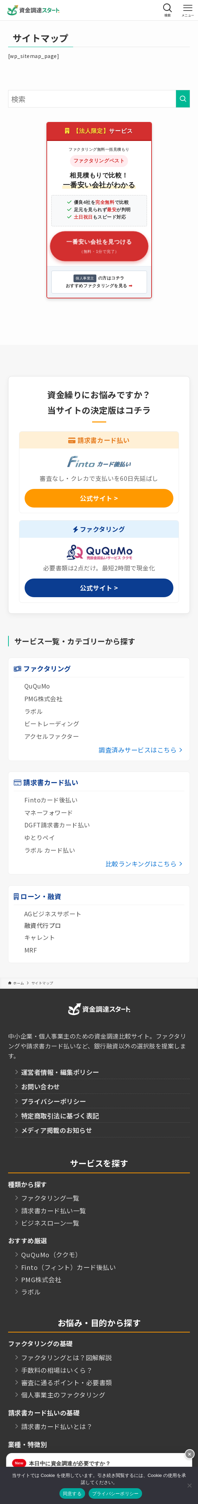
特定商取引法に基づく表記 (60, 1115)
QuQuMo (37, 686)
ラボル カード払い (49, 850)
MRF (30, 949)
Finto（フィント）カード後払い (68, 1267)
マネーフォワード (48, 812)
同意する (72, 1493)
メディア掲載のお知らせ (56, 1130)
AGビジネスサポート (53, 913)
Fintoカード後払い (51, 799)
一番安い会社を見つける (99, 247)
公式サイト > (99, 498)
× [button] (189, 1454)
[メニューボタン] (188, 10)
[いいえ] (189, 1485)
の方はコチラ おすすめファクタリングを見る (99, 281)
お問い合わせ (40, 1086)
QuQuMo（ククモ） (51, 1254)
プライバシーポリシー (53, 1101)
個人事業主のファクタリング (63, 1394)
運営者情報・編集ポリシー (60, 1072)
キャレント (39, 937)
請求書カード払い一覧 (53, 1210)
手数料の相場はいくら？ (57, 1370)
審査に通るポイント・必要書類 (66, 1382)
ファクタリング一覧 (50, 1197)
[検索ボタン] (167, 10)
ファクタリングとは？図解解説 (66, 1357)
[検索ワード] (99, 99)
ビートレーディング (51, 723)
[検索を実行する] (183, 99)
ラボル (33, 711)
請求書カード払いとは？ (57, 1426)
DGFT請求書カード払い (57, 824)
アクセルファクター (51, 736)
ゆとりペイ (39, 837)
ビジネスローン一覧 (50, 1222)
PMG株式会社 (43, 698)
